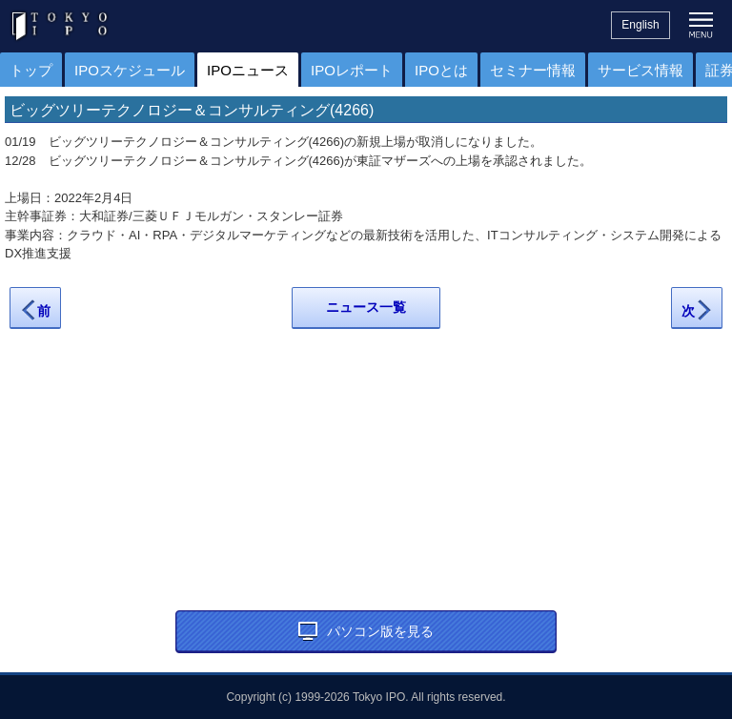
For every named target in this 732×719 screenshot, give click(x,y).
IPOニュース (248, 70)
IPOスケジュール (129, 70)
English (640, 24)
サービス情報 (640, 70)
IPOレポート (352, 70)
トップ (31, 70)
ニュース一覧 (366, 307)
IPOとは (441, 70)
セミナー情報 (533, 70)
